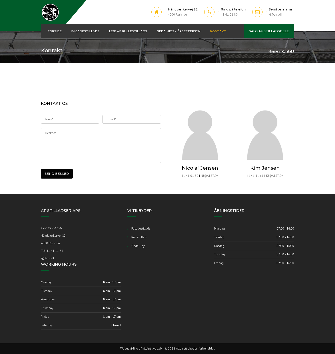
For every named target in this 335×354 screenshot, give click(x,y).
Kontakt (218, 31)
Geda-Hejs (138, 246)
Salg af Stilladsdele (269, 31)
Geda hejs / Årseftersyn (179, 31)
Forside (55, 31)
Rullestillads (139, 237)
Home (273, 51)
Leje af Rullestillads (128, 31)
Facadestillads (85, 31)
